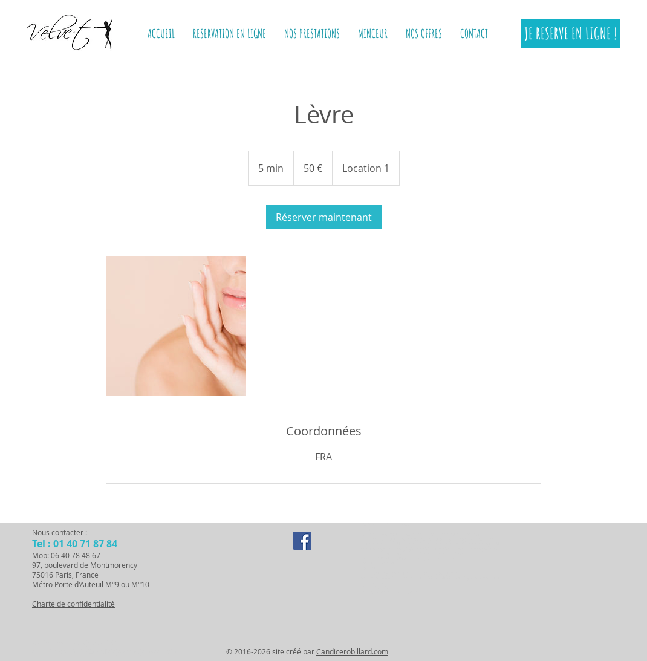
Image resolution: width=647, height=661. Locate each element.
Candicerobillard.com (352, 651)
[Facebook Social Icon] (302, 541)
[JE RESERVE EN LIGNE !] (570, 33)
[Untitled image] (176, 326)
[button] (373, 33)
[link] (324, 217)
